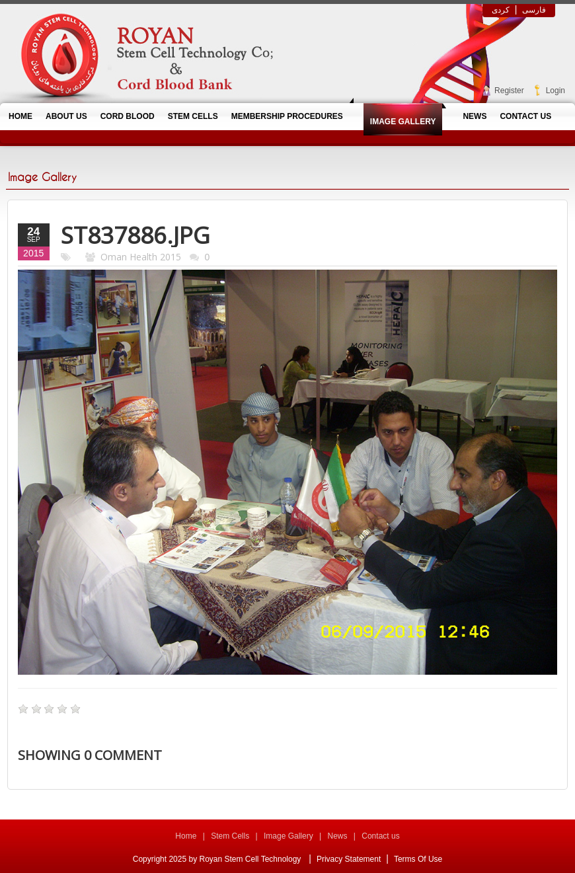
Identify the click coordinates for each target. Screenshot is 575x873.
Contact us (380, 836)
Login (555, 90)
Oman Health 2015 (140, 256)
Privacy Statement (349, 859)
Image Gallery (288, 836)
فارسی (534, 10)
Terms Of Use (418, 859)
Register (509, 90)
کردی (501, 10)
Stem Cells (230, 836)
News (337, 836)
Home (185, 836)
